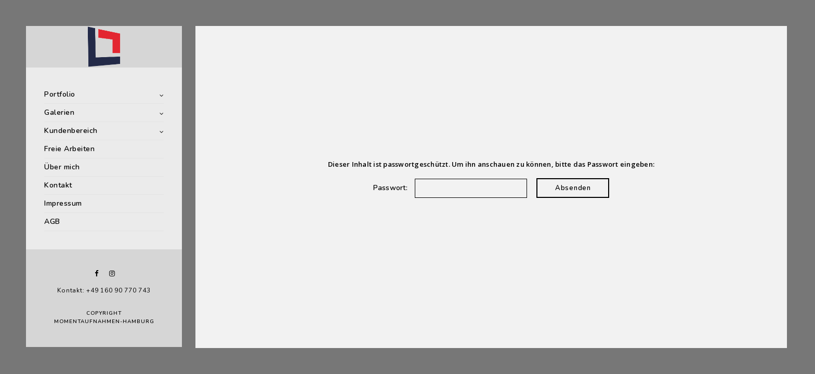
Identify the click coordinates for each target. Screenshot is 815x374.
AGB (52, 221)
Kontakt (58, 185)
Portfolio (59, 94)
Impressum (63, 203)
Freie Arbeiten (69, 149)
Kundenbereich (71, 131)
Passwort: (450, 188)
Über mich (62, 167)
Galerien (59, 112)
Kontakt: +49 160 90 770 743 (103, 290)
